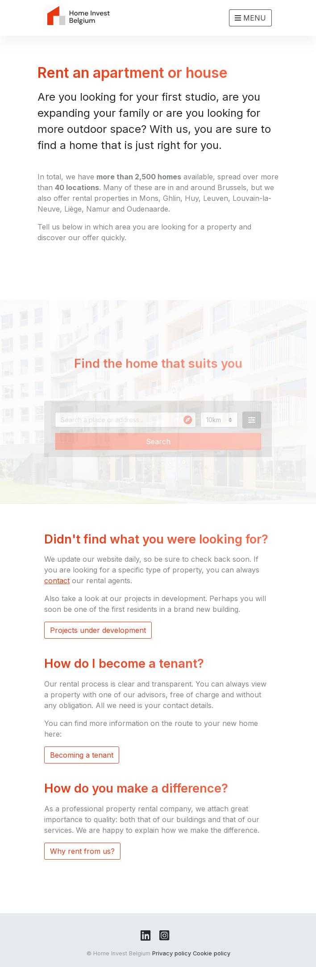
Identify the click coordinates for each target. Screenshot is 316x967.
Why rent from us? (82, 851)
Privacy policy (171, 953)
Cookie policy (211, 953)
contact (57, 580)
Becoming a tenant (81, 755)
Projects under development (98, 630)
